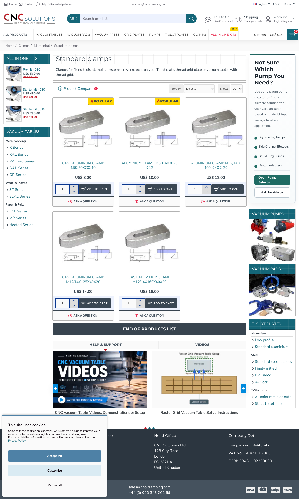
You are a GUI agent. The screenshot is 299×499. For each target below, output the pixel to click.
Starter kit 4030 (34, 89)
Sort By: (176, 89)
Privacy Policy (17, 440)
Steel (254, 355)
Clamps (24, 46)
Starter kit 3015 (34, 109)
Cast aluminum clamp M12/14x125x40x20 (83, 279)
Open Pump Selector (267, 180)
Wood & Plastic (16, 183)
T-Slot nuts (259, 390)
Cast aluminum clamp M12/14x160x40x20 (149, 279)
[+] (73, 187)
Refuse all (55, 485)
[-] (73, 191)
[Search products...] (191, 18)
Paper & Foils (15, 204)
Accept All (54, 456)
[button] (55, 388)
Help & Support (106, 344)
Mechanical (42, 46)
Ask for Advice (272, 192)
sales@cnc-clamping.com (149, 487)
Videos (202, 344)
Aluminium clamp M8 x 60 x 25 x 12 (149, 165)
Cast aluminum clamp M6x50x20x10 (83, 165)
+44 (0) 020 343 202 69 (149, 492)
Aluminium (258, 333)
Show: (224, 89)
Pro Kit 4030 (31, 69)
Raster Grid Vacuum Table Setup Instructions (199, 413)
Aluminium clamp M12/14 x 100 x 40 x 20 (216, 165)
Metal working (16, 141)
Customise (54, 471)
